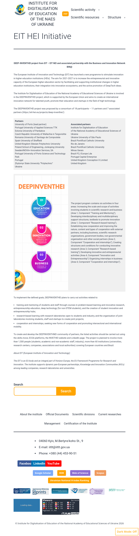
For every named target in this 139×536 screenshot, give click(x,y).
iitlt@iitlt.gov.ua (59, 447)
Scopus (100, 472)
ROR (61, 472)
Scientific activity (83, 10)
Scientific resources (85, 17)
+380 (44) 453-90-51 (63, 453)
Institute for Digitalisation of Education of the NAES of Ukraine (43, 14)
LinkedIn (39, 463)
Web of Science (80, 472)
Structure (114, 17)
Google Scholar (43, 472)
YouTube (53, 463)
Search (18, 384)
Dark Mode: (127, 532)
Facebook (26, 463)
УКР (65, 13)
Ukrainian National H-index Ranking (69, 480)
